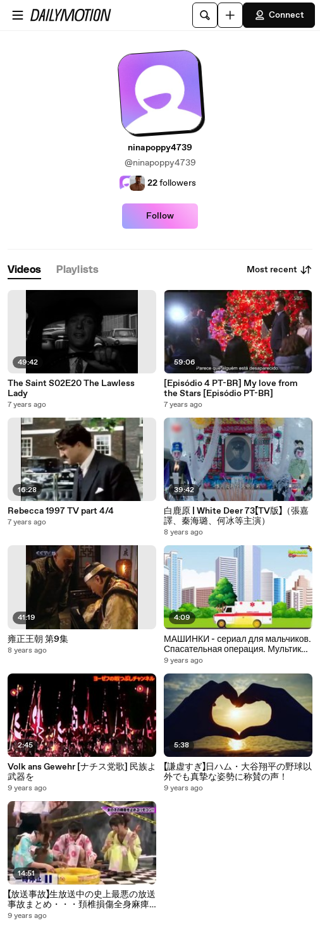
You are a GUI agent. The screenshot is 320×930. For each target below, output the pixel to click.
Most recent (279, 269)
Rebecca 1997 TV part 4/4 (61, 511)
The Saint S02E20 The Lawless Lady (71, 388)
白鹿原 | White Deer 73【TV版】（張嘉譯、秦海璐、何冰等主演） (236, 516)
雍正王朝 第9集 (38, 639)
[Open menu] (18, 15)
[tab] (24, 270)
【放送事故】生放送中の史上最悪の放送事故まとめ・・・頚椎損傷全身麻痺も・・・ (82, 900)
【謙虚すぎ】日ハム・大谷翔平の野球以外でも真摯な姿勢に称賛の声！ (238, 772)
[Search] (205, 15)
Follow (160, 216)
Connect (279, 15)
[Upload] (230, 15)
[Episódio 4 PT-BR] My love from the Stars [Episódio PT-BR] (231, 388)
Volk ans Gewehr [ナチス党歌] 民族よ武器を (82, 772)
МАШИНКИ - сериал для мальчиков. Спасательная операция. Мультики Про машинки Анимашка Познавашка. (237, 644)
